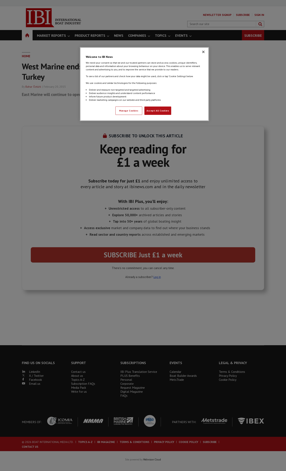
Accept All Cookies (158, 110)
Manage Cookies (128, 110)
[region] (144, 84)
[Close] (203, 51)
